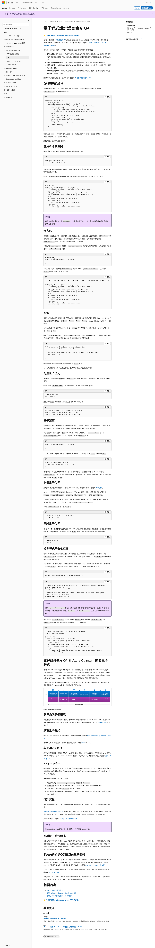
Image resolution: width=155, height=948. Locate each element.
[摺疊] (29, 20)
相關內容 (129, 32)
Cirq (88, 743)
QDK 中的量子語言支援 (83, 22)
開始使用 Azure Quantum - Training (54, 918)
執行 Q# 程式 (102, 722)
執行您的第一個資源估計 (68, 819)
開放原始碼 (59, 40)
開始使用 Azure (147, 8)
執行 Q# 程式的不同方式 (55, 890)
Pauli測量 (99, 488)
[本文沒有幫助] (144, 39)
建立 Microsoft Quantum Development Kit (61, 893)
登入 (151, 2)
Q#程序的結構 (131, 25)
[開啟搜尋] (147, 2)
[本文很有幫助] (141, 39)
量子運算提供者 (54, 872)
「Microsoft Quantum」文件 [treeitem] (13, 29)
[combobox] (15, 24)
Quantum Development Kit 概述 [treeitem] (15, 43)
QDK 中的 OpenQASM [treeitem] (14, 61)
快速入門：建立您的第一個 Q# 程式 (59, 896)
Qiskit (83, 743)
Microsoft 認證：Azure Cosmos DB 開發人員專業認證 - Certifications (64, 927)
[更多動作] (110, 21)
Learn (45, 22)
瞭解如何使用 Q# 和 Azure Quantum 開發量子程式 (139, 29)
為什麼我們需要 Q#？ (82, 78)
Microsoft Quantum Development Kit (61, 22)
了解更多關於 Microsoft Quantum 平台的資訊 (62, 35)
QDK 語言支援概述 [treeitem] (13, 54)
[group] (77, 293)
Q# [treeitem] (8, 57)
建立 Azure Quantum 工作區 (95, 865)
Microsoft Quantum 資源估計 (53, 811)
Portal (137, 8)
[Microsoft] (3, 2)
